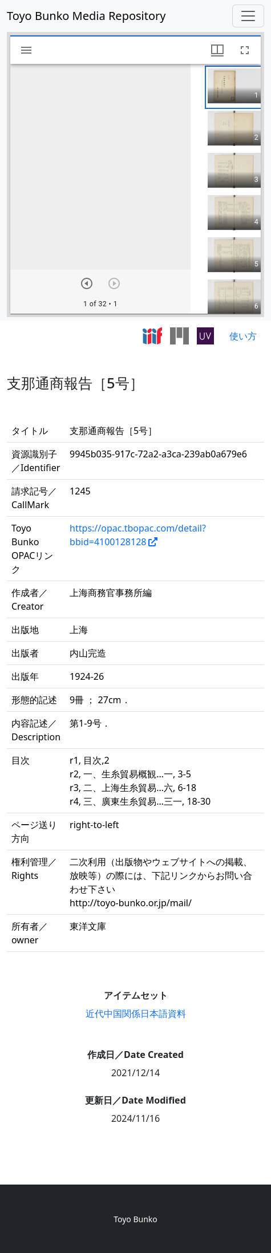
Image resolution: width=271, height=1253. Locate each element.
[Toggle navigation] (248, 16)
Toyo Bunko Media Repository (86, 15)
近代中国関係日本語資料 (136, 1013)
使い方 (243, 336)
